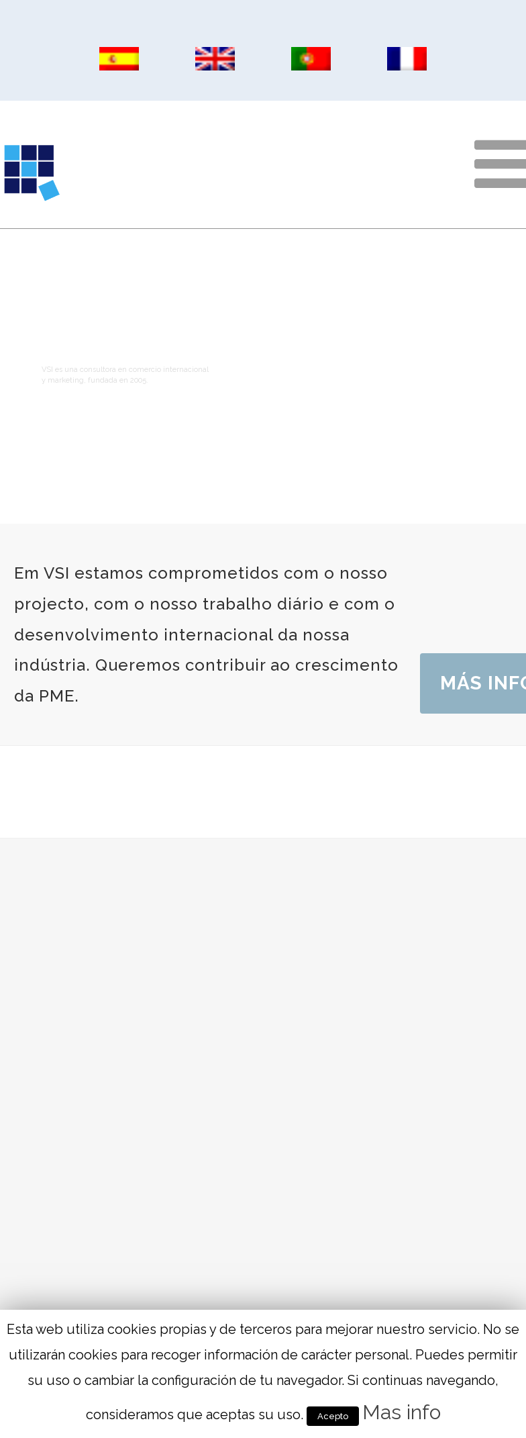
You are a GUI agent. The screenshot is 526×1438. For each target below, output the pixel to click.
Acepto (332, 1416)
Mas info (401, 1412)
